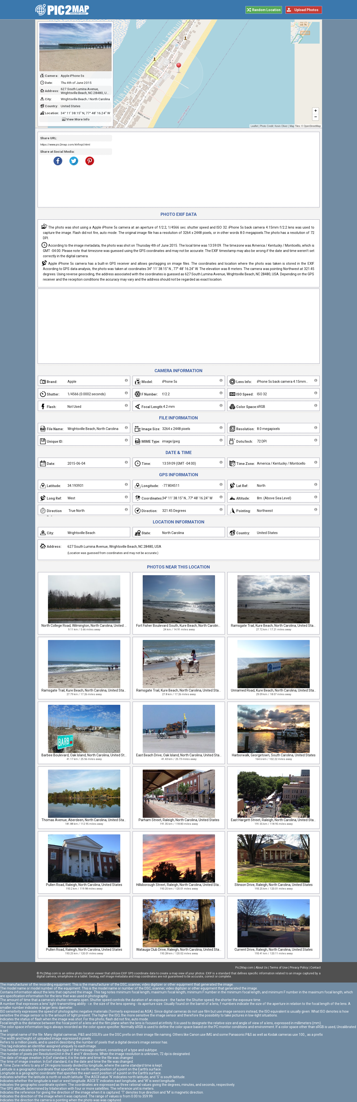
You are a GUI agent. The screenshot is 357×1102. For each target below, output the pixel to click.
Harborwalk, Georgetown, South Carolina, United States (274, 755)
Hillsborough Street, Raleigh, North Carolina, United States (179, 885)
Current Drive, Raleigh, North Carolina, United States (274, 949)
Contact (315, 967)
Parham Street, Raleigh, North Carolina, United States (179, 820)
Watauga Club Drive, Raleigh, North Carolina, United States (180, 949)
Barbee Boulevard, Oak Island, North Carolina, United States (86, 755)
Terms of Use (279, 967)
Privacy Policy (299, 967)
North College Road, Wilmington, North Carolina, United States (88, 625)
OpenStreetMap (312, 126)
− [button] (315, 117)
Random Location (266, 10)
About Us (262, 967)
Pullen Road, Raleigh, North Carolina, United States (84, 885)
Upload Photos (306, 10)
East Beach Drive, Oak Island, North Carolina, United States (180, 755)
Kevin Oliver (281, 126)
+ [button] (315, 111)
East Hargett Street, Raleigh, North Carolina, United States (274, 820)
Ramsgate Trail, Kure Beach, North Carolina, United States (274, 625)
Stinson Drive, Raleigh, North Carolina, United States (274, 885)
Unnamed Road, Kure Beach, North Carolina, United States (275, 690)
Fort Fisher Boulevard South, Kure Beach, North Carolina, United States (189, 625)
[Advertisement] (214, 169)
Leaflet (254, 126)
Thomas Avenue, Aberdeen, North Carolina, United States (85, 820)
